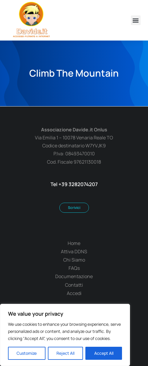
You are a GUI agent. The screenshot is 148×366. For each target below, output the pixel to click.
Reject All (65, 353)
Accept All (103, 353)
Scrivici (74, 207)
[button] (136, 20)
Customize (27, 353)
